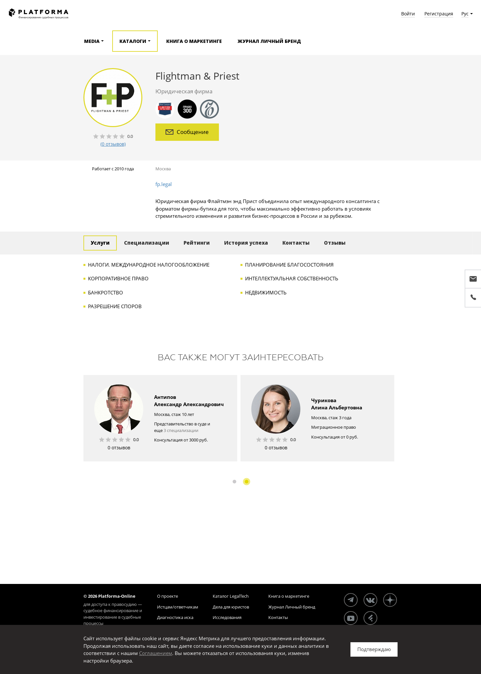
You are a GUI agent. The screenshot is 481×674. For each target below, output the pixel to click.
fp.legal (163, 184)
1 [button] (234, 481)
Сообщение (187, 132)
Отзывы (335, 242)
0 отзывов (119, 447)
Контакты (296, 242)
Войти (408, 13)
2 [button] (246, 481)
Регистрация (438, 13)
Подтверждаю (374, 649)
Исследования (227, 617)
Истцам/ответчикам (177, 607)
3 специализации (181, 430)
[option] (160, 418)
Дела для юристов (231, 607)
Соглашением (155, 653)
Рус (465, 13)
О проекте (167, 596)
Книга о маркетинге (194, 41)
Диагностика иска (175, 617)
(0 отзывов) (113, 144)
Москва (163, 169)
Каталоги (132, 41)
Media (91, 41)
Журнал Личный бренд (269, 41)
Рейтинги (197, 242)
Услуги (100, 242)
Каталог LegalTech (231, 596)
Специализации (146, 242)
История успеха (246, 242)
